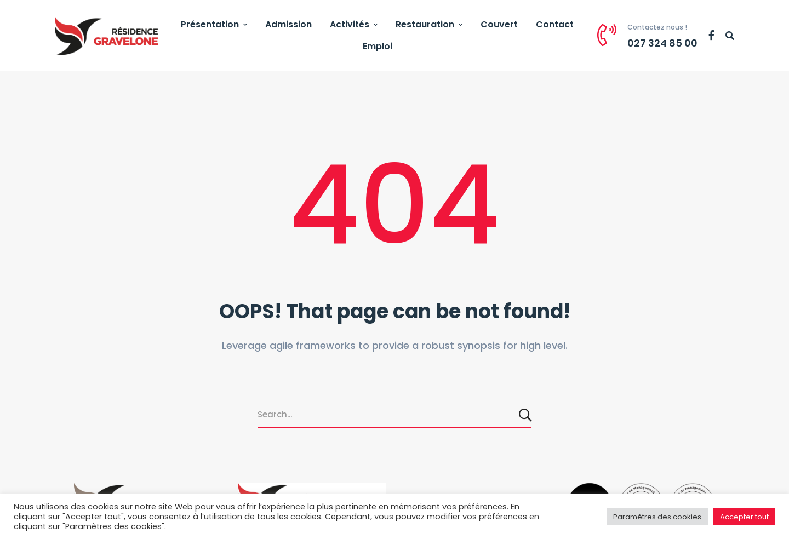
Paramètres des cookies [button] (657, 517)
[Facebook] (711, 35)
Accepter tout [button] (744, 517)
